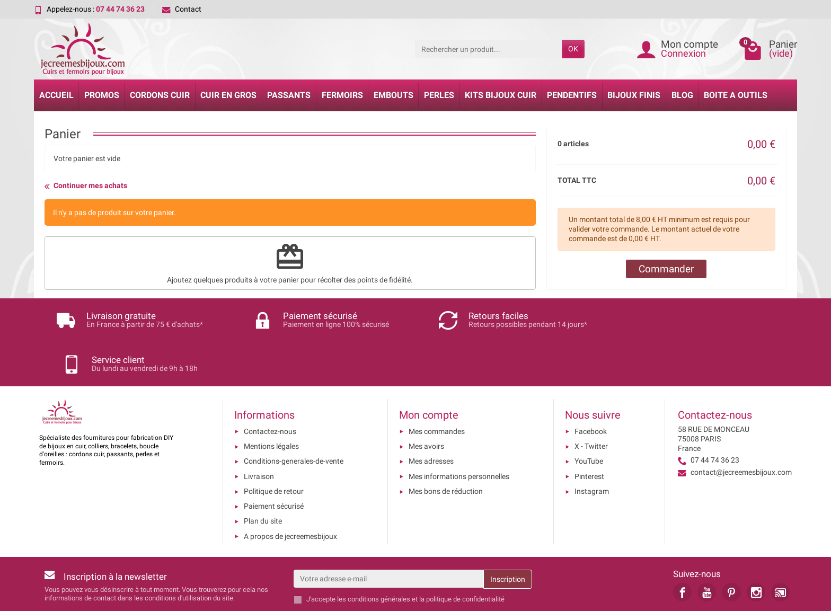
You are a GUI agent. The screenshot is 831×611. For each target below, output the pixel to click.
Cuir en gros (228, 95)
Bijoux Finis (633, 95)
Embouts (393, 95)
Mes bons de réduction (446, 447)
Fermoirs (342, 95)
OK (573, 49)
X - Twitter (591, 402)
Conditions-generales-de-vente (293, 417)
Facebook (590, 387)
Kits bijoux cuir (500, 95)
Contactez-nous (270, 387)
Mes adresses (431, 417)
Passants (289, 95)
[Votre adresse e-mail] (388, 535)
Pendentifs (572, 95)
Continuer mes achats (86, 186)
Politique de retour (274, 447)
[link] (682, 548)
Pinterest (589, 432)
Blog (682, 95)
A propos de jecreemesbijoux (290, 492)
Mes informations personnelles (459, 432)
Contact (181, 9)
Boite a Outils (735, 95)
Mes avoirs (426, 402)
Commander (666, 269)
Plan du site (263, 477)
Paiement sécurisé (274, 462)
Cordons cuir (160, 95)
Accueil (56, 95)
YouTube (588, 417)
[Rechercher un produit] (488, 49)
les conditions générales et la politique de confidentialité (421, 556)
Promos (101, 95)
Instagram (591, 447)
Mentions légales (271, 402)
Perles (439, 95)
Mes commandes (437, 387)
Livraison (259, 432)
